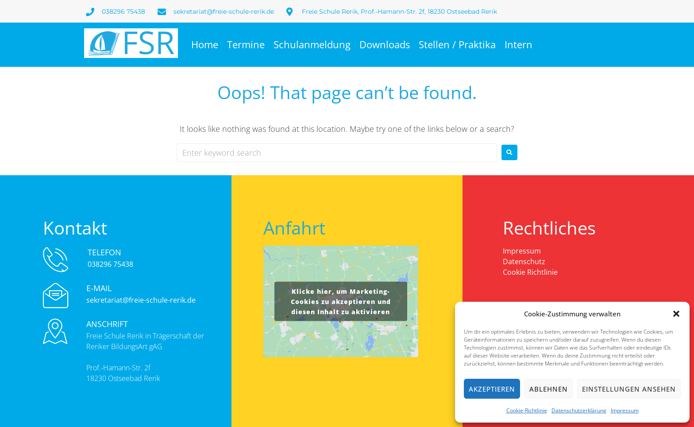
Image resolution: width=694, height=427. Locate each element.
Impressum (625, 410)
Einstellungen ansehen (629, 389)
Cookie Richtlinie (530, 272)
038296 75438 (110, 264)
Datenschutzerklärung (578, 410)
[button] (676, 313)
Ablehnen (548, 389)
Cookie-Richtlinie (526, 410)
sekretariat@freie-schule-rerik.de (141, 300)
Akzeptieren (492, 389)
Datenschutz (524, 261)
